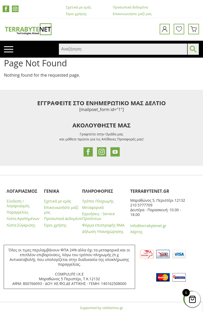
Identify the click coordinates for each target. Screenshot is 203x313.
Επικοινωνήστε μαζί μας (132, 14)
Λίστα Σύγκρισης (21, 225)
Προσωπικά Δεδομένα (63, 218)
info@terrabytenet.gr (148, 225)
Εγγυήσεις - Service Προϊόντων (98, 216)
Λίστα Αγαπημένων (23, 218)
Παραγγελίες (17, 212)
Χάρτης (136, 231)
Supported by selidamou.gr (101, 307)
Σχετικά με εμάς (78, 7)
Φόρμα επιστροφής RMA (103, 225)
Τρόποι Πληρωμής (98, 201)
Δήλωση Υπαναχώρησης (102, 231)
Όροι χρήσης (76, 14)
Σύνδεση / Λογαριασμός (18, 203)
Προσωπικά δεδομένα (130, 7)
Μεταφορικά (93, 207)
